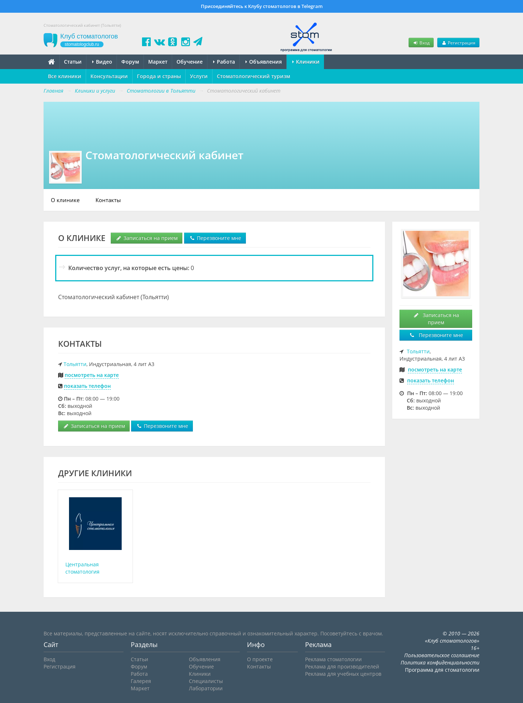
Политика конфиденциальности (440, 662)
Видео (102, 61)
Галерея (141, 681)
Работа (224, 61)
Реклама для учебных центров (343, 673)
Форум (130, 61)
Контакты (108, 200)
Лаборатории (206, 688)
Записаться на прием (146, 237)
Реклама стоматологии (333, 659)
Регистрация (458, 42)
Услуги (199, 76)
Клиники (306, 61)
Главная (53, 90)
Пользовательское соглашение (441, 655)
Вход (421, 42)
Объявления (264, 61)
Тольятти (75, 364)
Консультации (109, 76)
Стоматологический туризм (253, 76)
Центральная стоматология (82, 568)
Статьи (73, 61)
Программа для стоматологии (442, 669)
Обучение (190, 61)
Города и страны (159, 76)
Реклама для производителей (342, 666)
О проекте (260, 659)
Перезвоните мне (215, 237)
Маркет (157, 61)
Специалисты (206, 681)
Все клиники (64, 76)
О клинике (65, 200)
